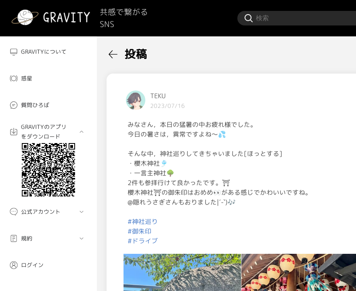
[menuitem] (48, 51)
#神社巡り (143, 221)
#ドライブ (143, 240)
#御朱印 (139, 231)
